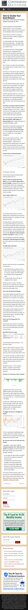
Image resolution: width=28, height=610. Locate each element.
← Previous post (7, 483)
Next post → (22, 483)
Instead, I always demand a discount (11, 347)
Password (5, 498)
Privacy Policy (7, 606)
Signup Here (6, 504)
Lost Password (6, 506)
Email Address (6, 494)
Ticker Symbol (6, 539)
